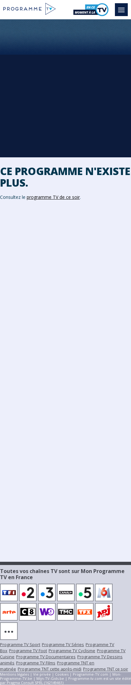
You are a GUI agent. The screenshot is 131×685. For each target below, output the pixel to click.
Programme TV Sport (20, 644)
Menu (123, 6)
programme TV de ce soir (53, 197)
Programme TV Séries (63, 644)
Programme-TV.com (90, 674)
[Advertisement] (65, 88)
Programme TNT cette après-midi (49, 669)
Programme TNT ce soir (105, 669)
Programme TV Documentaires (46, 657)
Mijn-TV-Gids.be (50, 678)
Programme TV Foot (28, 650)
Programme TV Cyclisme (72, 650)
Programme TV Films (35, 663)
